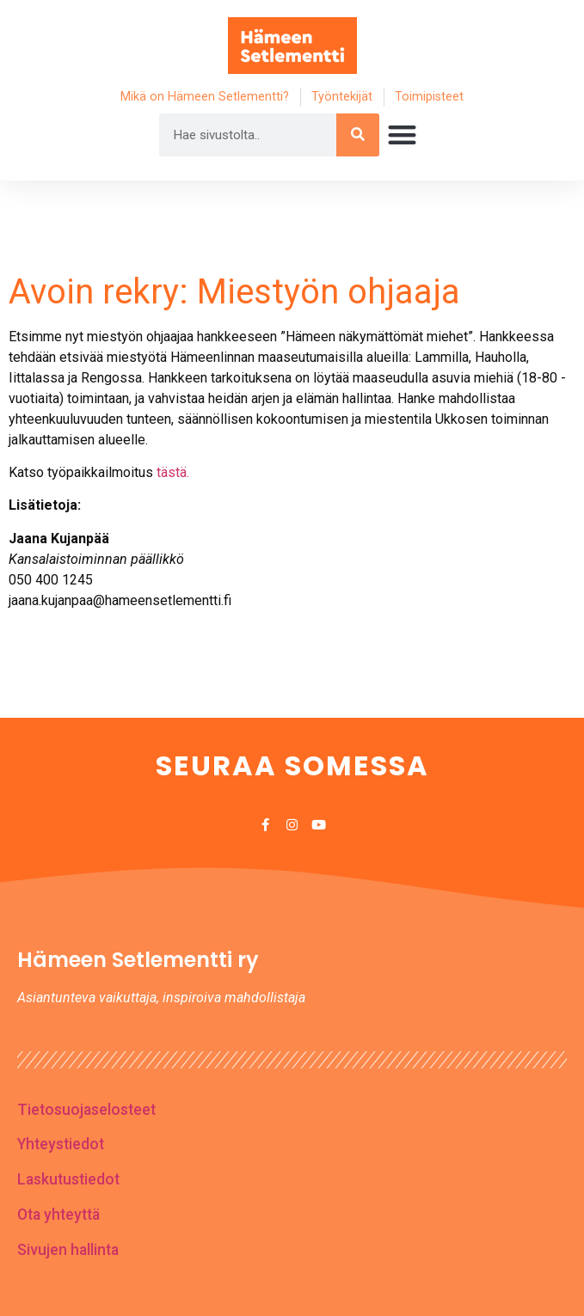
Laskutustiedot (68, 1179)
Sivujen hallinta (68, 1249)
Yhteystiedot (60, 1144)
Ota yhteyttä (58, 1214)
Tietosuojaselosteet (86, 1109)
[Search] (357, 134)
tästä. (173, 472)
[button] (402, 134)
